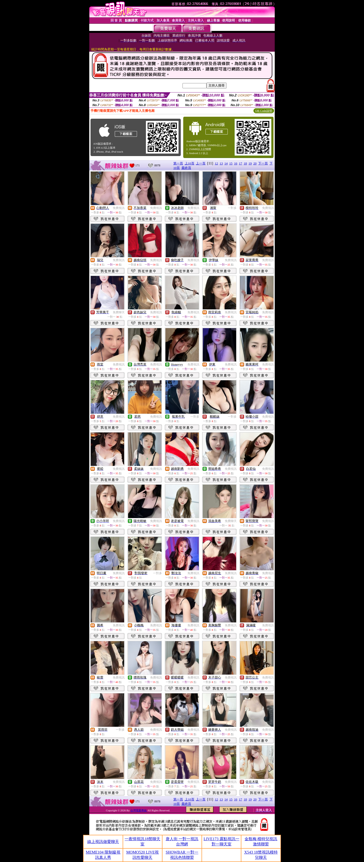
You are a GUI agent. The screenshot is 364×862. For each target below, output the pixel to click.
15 (230, 163)
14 (226, 163)
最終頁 (186, 168)
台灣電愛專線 (138, 810)
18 (245, 163)
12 (216, 163)
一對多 (232, 208)
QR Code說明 (263, 111)
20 (255, 163)
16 (235, 163)
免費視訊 (119, 208)
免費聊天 (119, 312)
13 (221, 163)
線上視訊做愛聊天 (103, 841)
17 (240, 163)
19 (250, 163)
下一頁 (263, 163)
